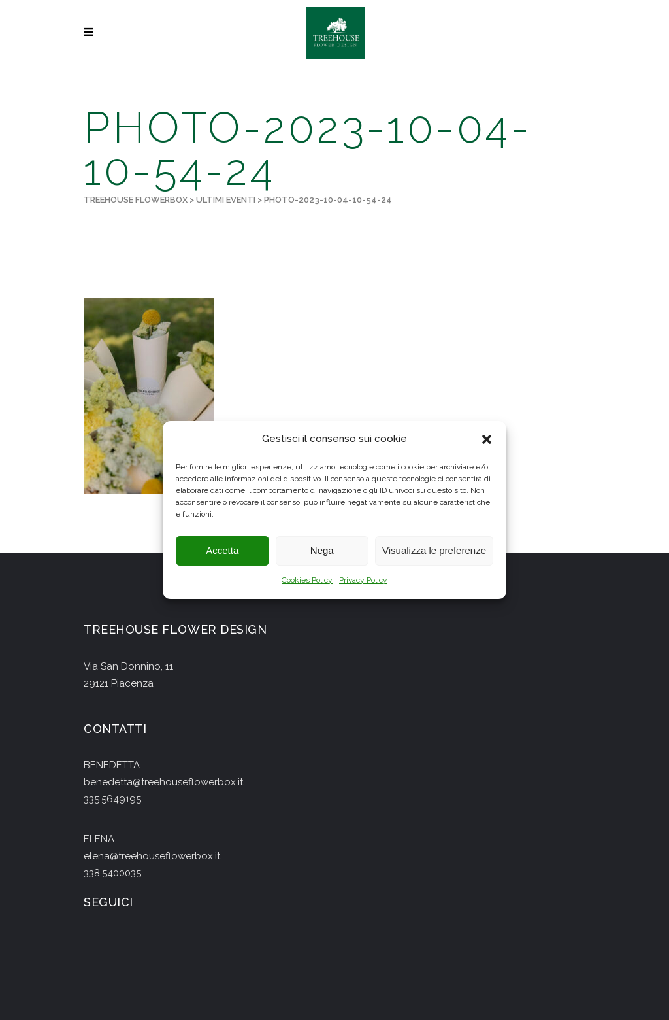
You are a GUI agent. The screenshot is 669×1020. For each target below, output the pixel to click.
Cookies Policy (307, 580)
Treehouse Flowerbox (136, 200)
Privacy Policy (363, 580)
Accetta (222, 550)
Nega (322, 550)
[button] (486, 439)
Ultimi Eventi (225, 200)
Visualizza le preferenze (434, 550)
